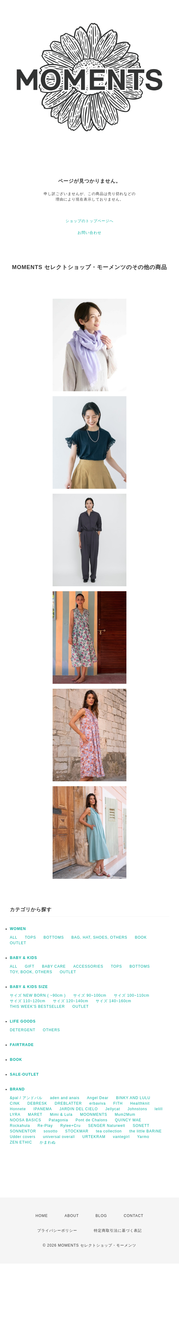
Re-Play (45, 1125)
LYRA (15, 1114)
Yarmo (143, 1137)
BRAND (17, 1089)
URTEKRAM (93, 1137)
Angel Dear (98, 1098)
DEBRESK (37, 1103)
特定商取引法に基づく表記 (118, 1230)
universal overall (59, 1137)
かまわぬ (48, 1142)
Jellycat (112, 1109)
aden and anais (64, 1098)
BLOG (101, 1216)
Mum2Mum (125, 1114)
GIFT (29, 966)
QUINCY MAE (128, 1120)
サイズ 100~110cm (131, 995)
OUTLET (18, 943)
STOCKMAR (77, 1131)
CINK (15, 1103)
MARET (35, 1114)
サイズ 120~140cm (70, 1001)
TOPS (30, 937)
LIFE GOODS (23, 1021)
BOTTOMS (54, 937)
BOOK (141, 937)
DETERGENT (22, 1030)
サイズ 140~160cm (113, 1001)
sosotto (51, 1131)
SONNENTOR (23, 1131)
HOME (42, 1216)
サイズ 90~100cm (89, 995)
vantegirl (121, 1137)
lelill (159, 1109)
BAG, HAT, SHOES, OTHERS (99, 937)
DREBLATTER (68, 1103)
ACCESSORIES (88, 966)
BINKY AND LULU (133, 1098)
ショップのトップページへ (89, 221)
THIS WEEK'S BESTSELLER (37, 1006)
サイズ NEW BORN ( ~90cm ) (38, 995)
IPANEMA (43, 1109)
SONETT (141, 1125)
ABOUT (72, 1216)
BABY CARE (54, 966)
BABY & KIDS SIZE (29, 987)
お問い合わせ (89, 232)
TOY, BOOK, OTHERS (31, 972)
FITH (118, 1103)
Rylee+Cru (70, 1125)
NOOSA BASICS (25, 1120)
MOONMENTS (93, 1114)
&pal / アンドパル (26, 1098)
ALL (13, 937)
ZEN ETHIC (21, 1142)
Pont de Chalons (92, 1120)
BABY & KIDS (23, 958)
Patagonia (58, 1120)
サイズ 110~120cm (27, 1001)
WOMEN (18, 929)
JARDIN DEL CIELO (78, 1109)
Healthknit (139, 1103)
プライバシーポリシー (57, 1230)
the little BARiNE (145, 1131)
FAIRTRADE (22, 1045)
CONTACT (133, 1216)
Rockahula (20, 1125)
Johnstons (137, 1109)
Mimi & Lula (61, 1114)
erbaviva (98, 1103)
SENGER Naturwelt (106, 1125)
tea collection (109, 1131)
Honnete (18, 1109)
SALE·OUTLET (24, 1074)
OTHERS (51, 1030)
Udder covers (22, 1137)
